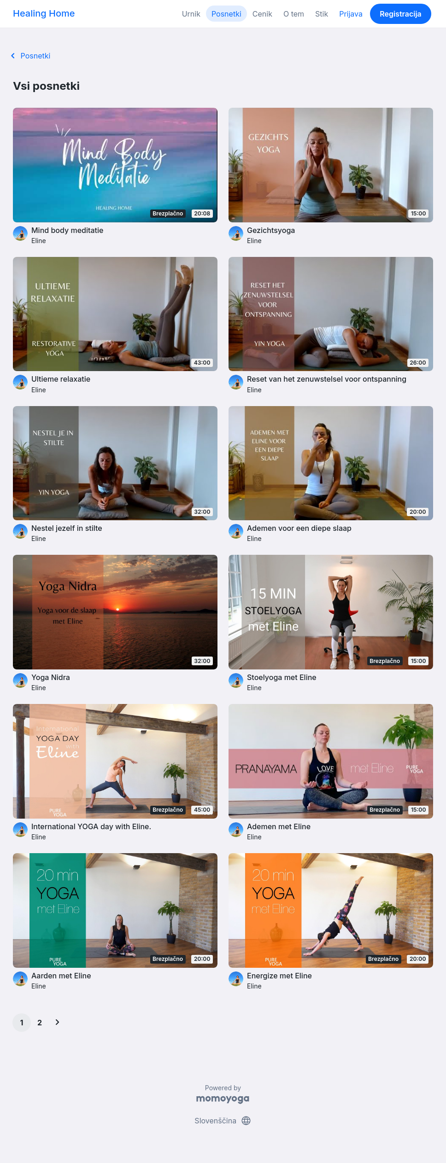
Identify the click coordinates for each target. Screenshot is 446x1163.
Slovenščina (222, 1120)
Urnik (191, 13)
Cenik (262, 13)
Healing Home (44, 13)
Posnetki (226, 13)
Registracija (401, 13)
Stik (321, 13)
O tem (293, 13)
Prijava (351, 13)
